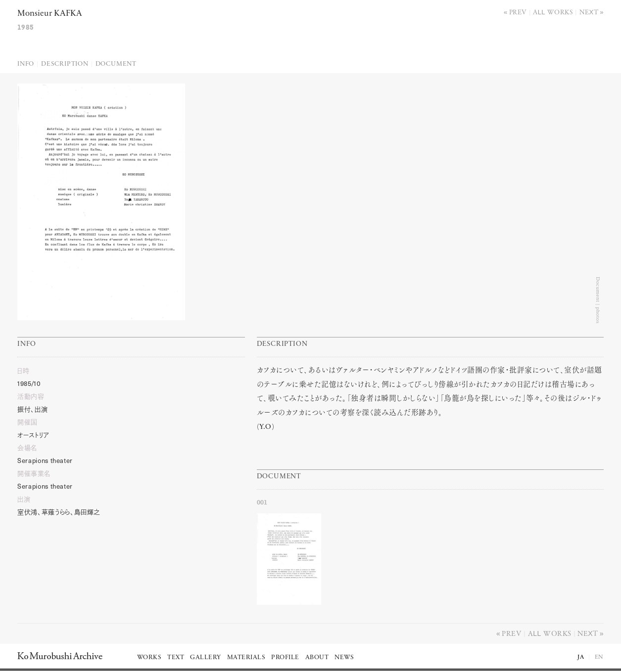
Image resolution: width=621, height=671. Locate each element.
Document (116, 64)
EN (599, 657)
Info (25, 64)
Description (65, 64)
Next (589, 11)
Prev (518, 11)
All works (553, 11)
